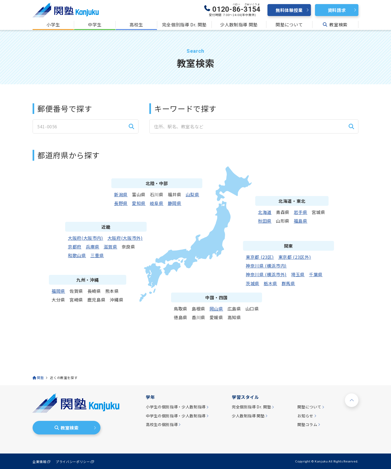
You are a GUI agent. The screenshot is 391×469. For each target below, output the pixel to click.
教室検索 (335, 24)
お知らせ (305, 415)
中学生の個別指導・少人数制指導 (176, 415)
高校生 (136, 24)
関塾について (289, 24)
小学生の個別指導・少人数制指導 (176, 406)
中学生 (95, 24)
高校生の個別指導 (162, 424)
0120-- (236, 8)
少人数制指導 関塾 (239, 24)
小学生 (53, 24)
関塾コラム (307, 424)
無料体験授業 (289, 10)
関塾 (40, 377)
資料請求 (337, 10)
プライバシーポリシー (73, 461)
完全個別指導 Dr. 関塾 (184, 24)
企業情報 (39, 461)
